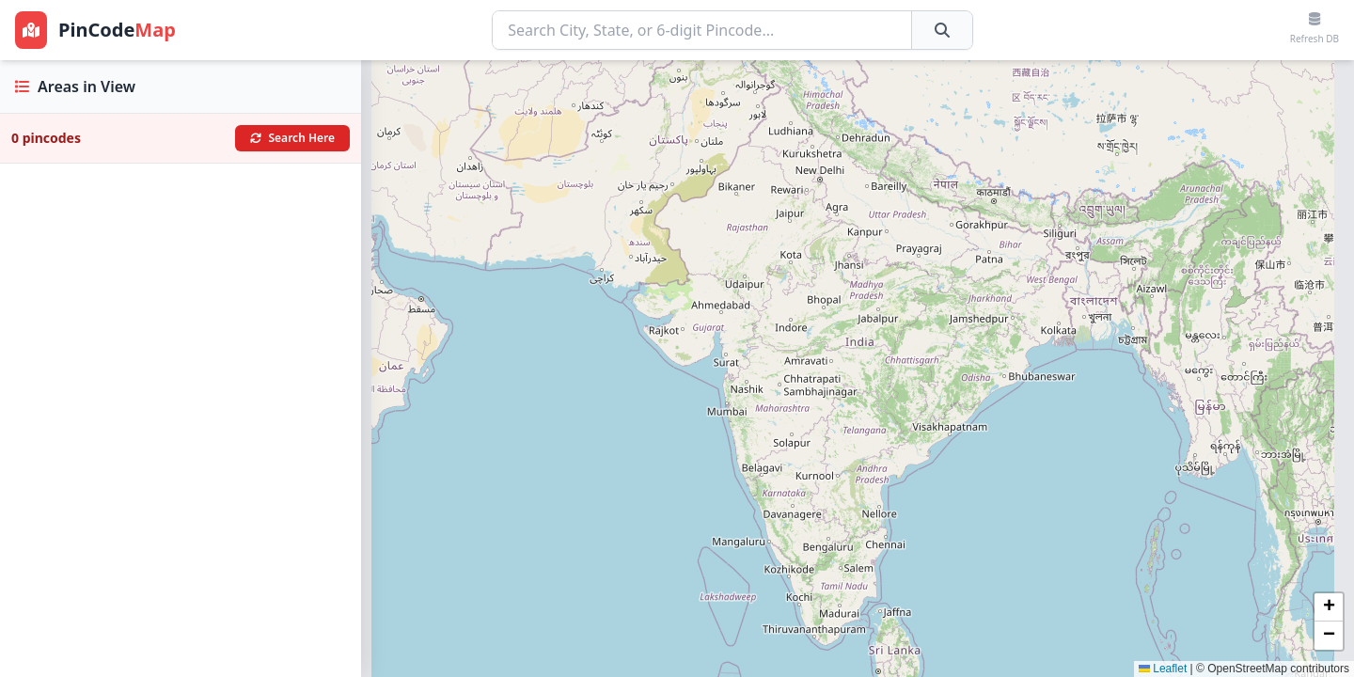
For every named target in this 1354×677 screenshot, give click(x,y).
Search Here (293, 138)
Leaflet (1163, 668)
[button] (1329, 607)
